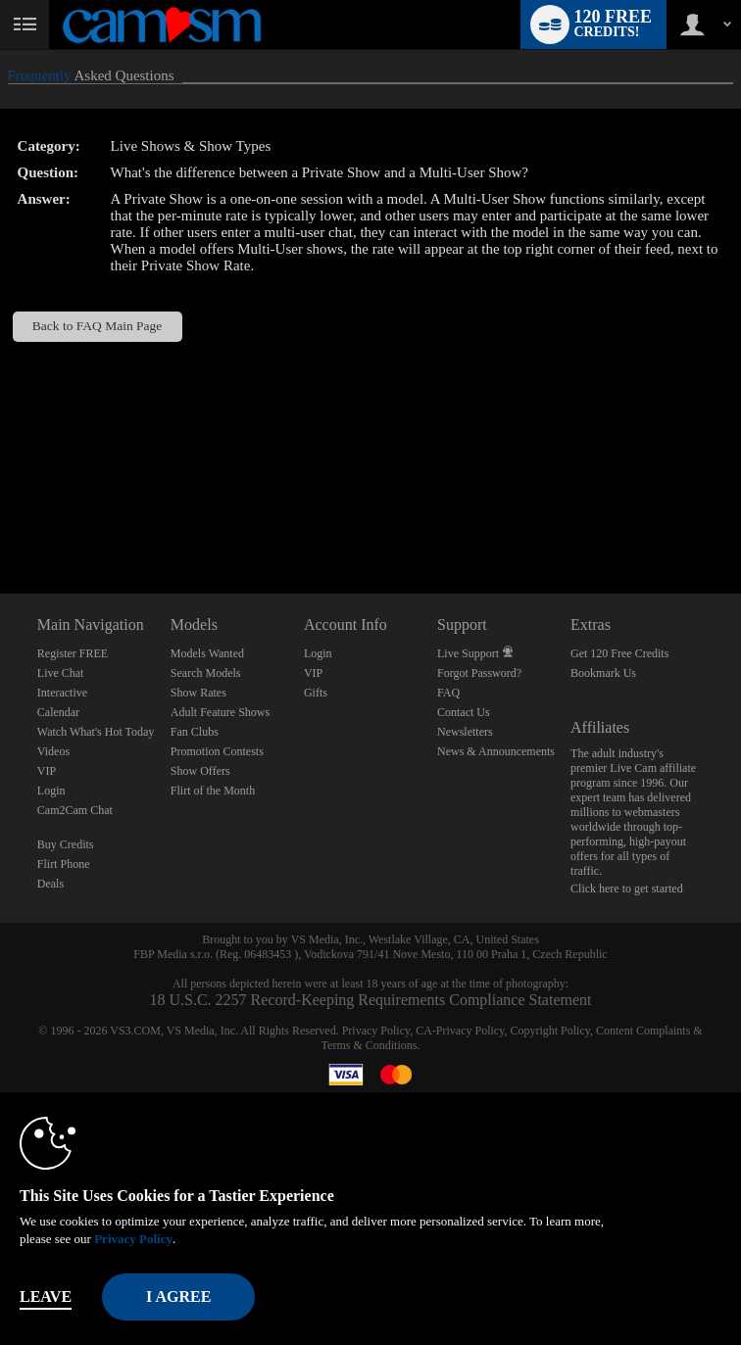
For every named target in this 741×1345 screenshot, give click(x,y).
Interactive (62, 692)
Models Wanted (207, 653)
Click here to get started (626, 888)
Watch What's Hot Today (96, 732)
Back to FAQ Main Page (97, 325)
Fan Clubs (195, 732)
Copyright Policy (550, 1030)
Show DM (0, 520)
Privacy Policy (376, 1030)
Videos (53, 751)
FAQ (448, 692)
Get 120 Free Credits (619, 653)
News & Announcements (496, 751)
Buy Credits (65, 844)
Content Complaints (643, 1030)
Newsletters (465, 732)
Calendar (58, 712)
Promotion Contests (217, 751)
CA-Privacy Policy (460, 1030)
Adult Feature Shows (220, 712)
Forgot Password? (479, 673)
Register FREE (72, 653)
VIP (46, 771)
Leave (46, 1296)
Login (51, 790)
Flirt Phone (63, 864)
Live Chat (60, 673)
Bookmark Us (603, 673)
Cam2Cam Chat (75, 810)
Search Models (206, 673)
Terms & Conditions (369, 1045)
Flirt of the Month (213, 790)
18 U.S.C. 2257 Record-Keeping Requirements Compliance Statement (370, 999)
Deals (50, 883)
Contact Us (463, 712)
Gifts (315, 692)
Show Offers (200, 771)
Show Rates (198, 692)
